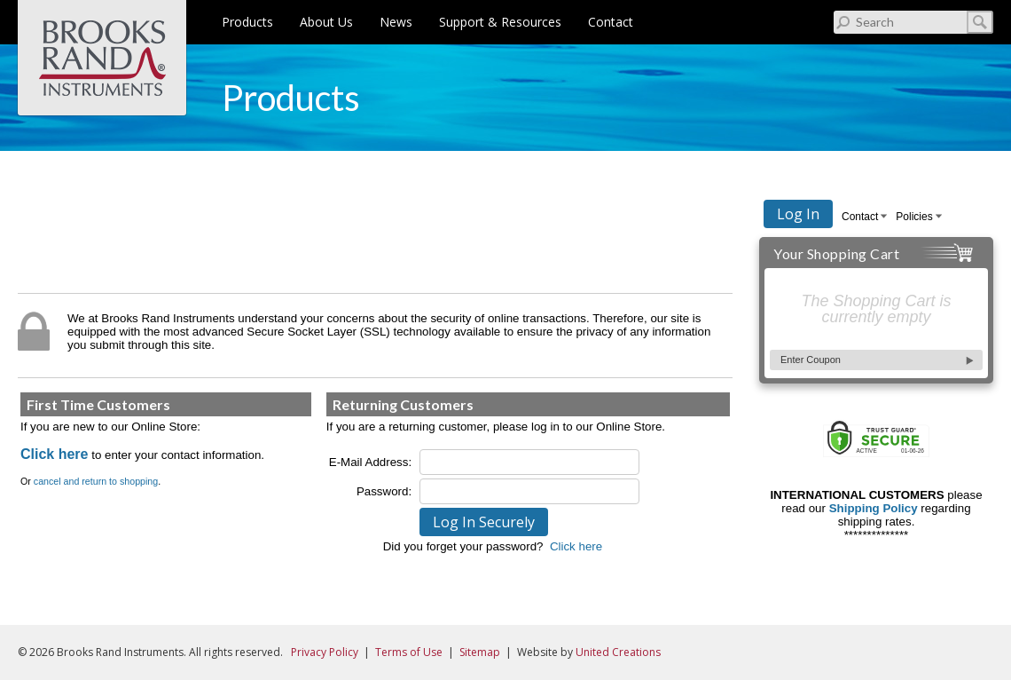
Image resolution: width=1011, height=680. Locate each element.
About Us (326, 21)
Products (247, 21)
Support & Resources (500, 21)
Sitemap (479, 652)
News (396, 21)
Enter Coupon (810, 359)
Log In (798, 214)
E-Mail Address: (370, 462)
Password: (384, 491)
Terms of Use (409, 652)
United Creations (618, 652)
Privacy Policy (324, 652)
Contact (610, 21)
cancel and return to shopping (96, 481)
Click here (54, 454)
